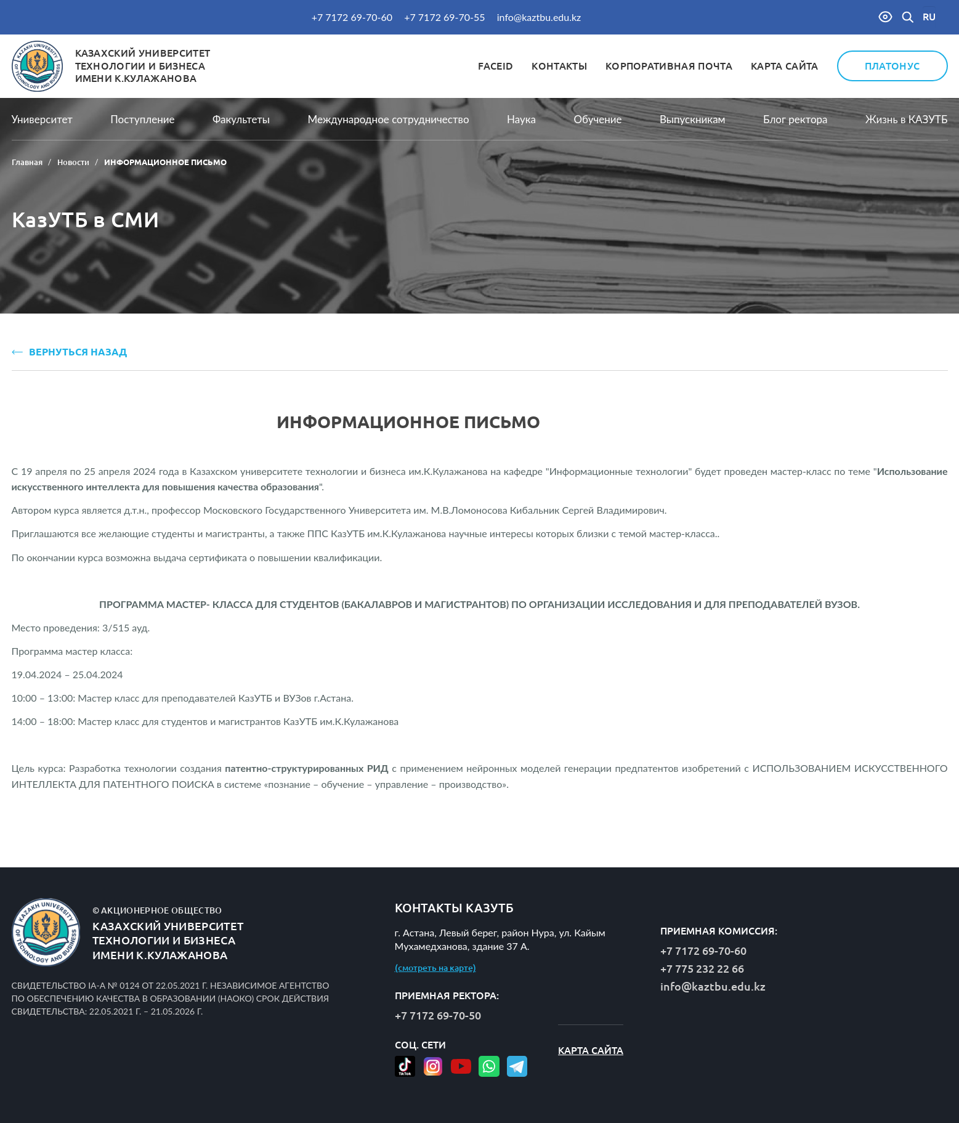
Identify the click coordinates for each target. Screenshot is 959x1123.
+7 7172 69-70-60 (352, 17)
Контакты (559, 65)
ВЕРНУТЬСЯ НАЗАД (69, 351)
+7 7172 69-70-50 (438, 1015)
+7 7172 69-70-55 (444, 17)
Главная (27, 162)
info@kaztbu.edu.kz (539, 17)
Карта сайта (785, 65)
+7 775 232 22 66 (702, 968)
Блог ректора (795, 119)
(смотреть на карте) (435, 968)
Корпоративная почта (668, 65)
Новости (73, 162)
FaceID (495, 65)
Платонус (892, 65)
